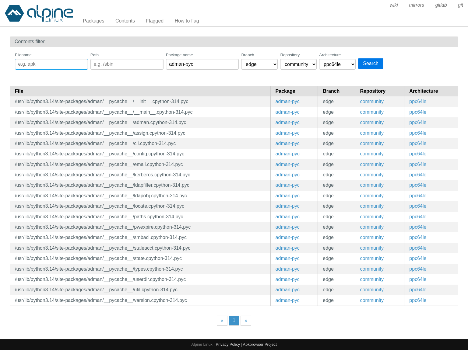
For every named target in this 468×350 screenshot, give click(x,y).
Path (94, 55)
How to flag (187, 20)
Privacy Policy (228, 344)
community (372, 101)
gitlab (441, 5)
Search (370, 63)
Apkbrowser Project (260, 344)
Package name (179, 55)
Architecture (330, 55)
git (460, 5)
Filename (23, 55)
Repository (290, 55)
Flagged (155, 20)
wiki (394, 5)
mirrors (416, 5)
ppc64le (417, 101)
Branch (247, 55)
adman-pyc (288, 101)
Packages (93, 20)
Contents (125, 20)
